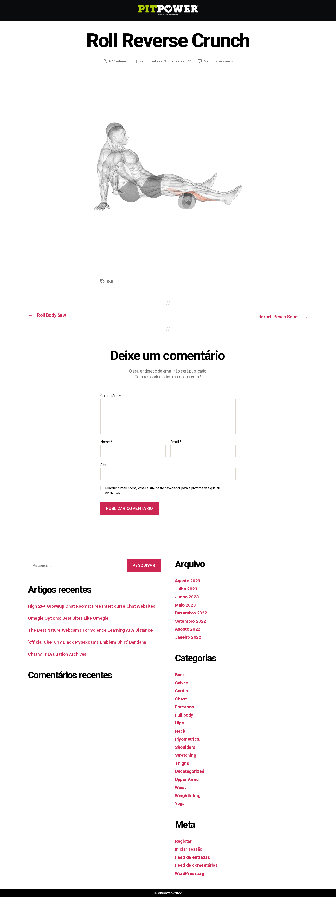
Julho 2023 (187, 589)
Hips (180, 723)
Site (103, 465)
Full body (185, 715)
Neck (180, 731)
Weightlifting (189, 795)
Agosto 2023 (189, 581)
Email (175, 442)
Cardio (182, 691)
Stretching (186, 755)
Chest (181, 699)
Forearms (185, 707)
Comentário (110, 396)
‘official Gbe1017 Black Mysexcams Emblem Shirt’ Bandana (92, 657)
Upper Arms (188, 779)
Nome (106, 442)
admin (120, 62)
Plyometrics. (188, 739)
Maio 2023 (186, 605)
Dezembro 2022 (192, 613)
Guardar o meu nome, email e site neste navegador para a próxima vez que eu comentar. (162, 490)
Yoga (180, 804)
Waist (168, 21)
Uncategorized (191, 771)
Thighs (182, 763)
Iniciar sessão (190, 849)
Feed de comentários (198, 865)
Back (180, 675)
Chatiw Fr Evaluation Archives (60, 669)
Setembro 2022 (192, 621)
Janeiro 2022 (189, 637)
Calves (182, 683)
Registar (184, 841)
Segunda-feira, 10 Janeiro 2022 (164, 62)
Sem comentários (219, 62)
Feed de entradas (194, 857)
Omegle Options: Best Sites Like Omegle (72, 626)
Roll (110, 282)
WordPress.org (191, 873)
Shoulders (186, 747)
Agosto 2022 (189, 629)
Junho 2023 (188, 597)
